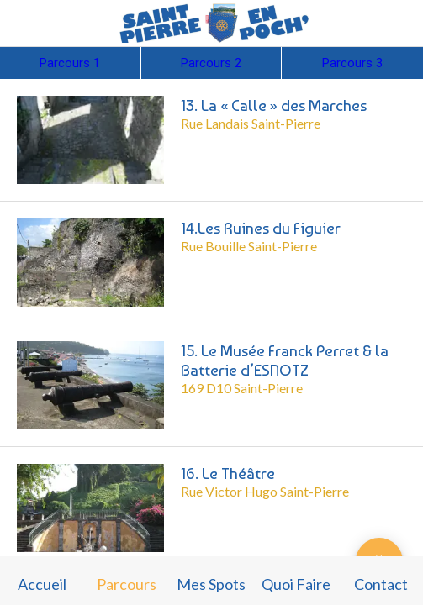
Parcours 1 (70, 63)
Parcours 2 (211, 63)
